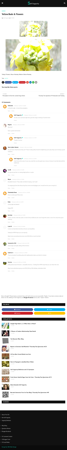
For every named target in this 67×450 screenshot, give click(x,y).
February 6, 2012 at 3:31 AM (18, 170)
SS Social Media (6, 442)
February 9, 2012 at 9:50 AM (19, 226)
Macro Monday (14, 74)
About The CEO (5, 414)
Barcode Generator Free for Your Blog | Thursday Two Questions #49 (29, 392)
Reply (9, 111)
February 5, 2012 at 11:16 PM (30, 158)
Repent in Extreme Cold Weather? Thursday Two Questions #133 (28, 346)
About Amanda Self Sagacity (18, 385)
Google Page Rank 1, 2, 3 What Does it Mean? (23, 323)
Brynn (9, 179)
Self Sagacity (6, 18)
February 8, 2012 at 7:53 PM (19, 215)
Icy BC (9, 170)
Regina (10, 124)
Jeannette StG (12, 243)
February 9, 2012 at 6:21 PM (23, 243)
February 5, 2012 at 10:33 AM (26, 147)
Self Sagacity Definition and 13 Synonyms (22, 369)
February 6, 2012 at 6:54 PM (17, 202)
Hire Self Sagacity (6, 417)
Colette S (10, 252)
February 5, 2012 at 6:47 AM (19, 124)
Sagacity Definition (6, 420)
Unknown (10, 105)
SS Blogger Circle (6, 439)
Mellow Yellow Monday (25, 74)
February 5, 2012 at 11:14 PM (30, 115)
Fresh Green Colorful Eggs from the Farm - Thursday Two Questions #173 (31, 377)
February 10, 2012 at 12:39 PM (19, 262)
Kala (9, 202)
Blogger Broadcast (28, 297)
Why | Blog (4, 425)
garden (6, 78)
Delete (13, 111)
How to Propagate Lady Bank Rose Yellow (22, 362)
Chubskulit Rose (12, 192)
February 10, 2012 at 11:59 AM (20, 252)
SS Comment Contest (7, 436)
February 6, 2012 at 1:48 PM (24, 192)
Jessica (10, 262)
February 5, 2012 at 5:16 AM (20, 105)
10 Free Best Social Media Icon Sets (20, 354)
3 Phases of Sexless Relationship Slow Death (23, 331)
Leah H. (10, 226)
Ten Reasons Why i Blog (17, 339)
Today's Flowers (6, 74)
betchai (10, 215)
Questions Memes (6, 428)
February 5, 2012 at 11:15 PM (30, 137)
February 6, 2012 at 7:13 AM (18, 179)
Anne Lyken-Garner (13, 147)
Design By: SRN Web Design (9, 447)
